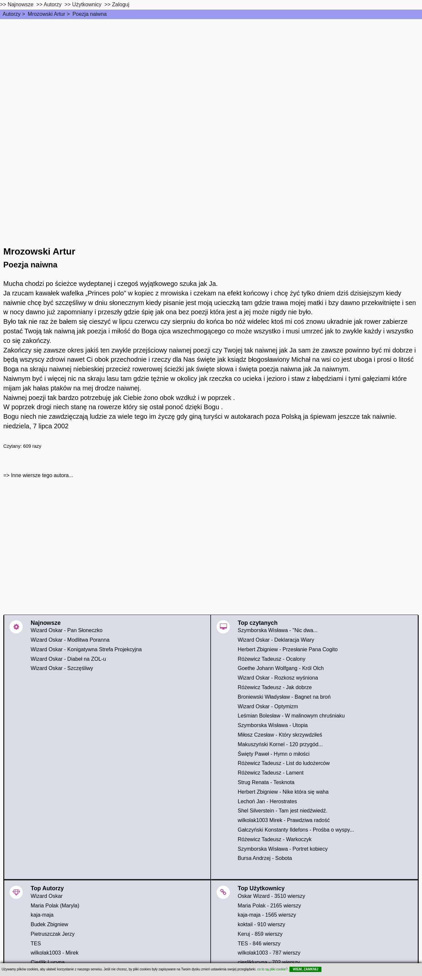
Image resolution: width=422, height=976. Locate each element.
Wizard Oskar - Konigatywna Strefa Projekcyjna (86, 649)
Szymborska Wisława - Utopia (273, 725)
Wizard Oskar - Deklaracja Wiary (276, 640)
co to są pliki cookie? (272, 969)
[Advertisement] (211, 68)
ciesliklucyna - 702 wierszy (269, 962)
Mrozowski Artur (46, 14)
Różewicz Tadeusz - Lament (271, 773)
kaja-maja (42, 915)
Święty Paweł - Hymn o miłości (274, 754)
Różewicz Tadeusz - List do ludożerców (284, 763)
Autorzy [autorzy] (53, 4)
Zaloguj (120, 4)
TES (36, 943)
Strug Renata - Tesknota (266, 782)
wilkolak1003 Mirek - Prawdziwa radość (284, 820)
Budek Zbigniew (49, 924)
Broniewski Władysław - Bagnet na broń (284, 697)
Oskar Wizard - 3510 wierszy (271, 896)
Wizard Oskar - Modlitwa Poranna (70, 640)
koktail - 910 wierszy (261, 924)
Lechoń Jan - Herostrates (267, 801)
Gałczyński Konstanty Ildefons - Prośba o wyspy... (296, 830)
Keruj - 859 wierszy (260, 934)
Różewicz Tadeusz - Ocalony (271, 659)
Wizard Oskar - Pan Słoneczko (67, 630)
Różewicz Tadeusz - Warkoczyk (275, 839)
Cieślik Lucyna (48, 962)
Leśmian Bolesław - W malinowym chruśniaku (291, 715)
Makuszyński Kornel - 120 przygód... (280, 744)
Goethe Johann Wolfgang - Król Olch (281, 668)
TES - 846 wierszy (259, 943)
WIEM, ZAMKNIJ (305, 969)
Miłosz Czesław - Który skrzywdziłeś (280, 735)
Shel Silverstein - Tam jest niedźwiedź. (282, 810)
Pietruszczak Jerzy (53, 934)
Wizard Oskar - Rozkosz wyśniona (278, 678)
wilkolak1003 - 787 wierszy (269, 953)
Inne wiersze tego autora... (42, 475)
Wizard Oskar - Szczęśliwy (62, 668)
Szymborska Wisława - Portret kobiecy (283, 849)
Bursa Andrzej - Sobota (265, 858)
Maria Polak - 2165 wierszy (269, 905)
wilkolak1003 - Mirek (54, 953)
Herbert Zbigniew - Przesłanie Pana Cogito (288, 649)
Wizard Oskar (47, 896)
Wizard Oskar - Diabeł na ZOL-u (68, 659)
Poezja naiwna (90, 14)
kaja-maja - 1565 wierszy (267, 915)
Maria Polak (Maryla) (55, 905)
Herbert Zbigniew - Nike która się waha (283, 792)
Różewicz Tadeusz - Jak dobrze (275, 687)
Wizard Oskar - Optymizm (268, 706)
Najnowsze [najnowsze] (20, 4)
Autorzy (11, 14)
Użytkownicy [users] (87, 4)
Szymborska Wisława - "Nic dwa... (277, 630)
